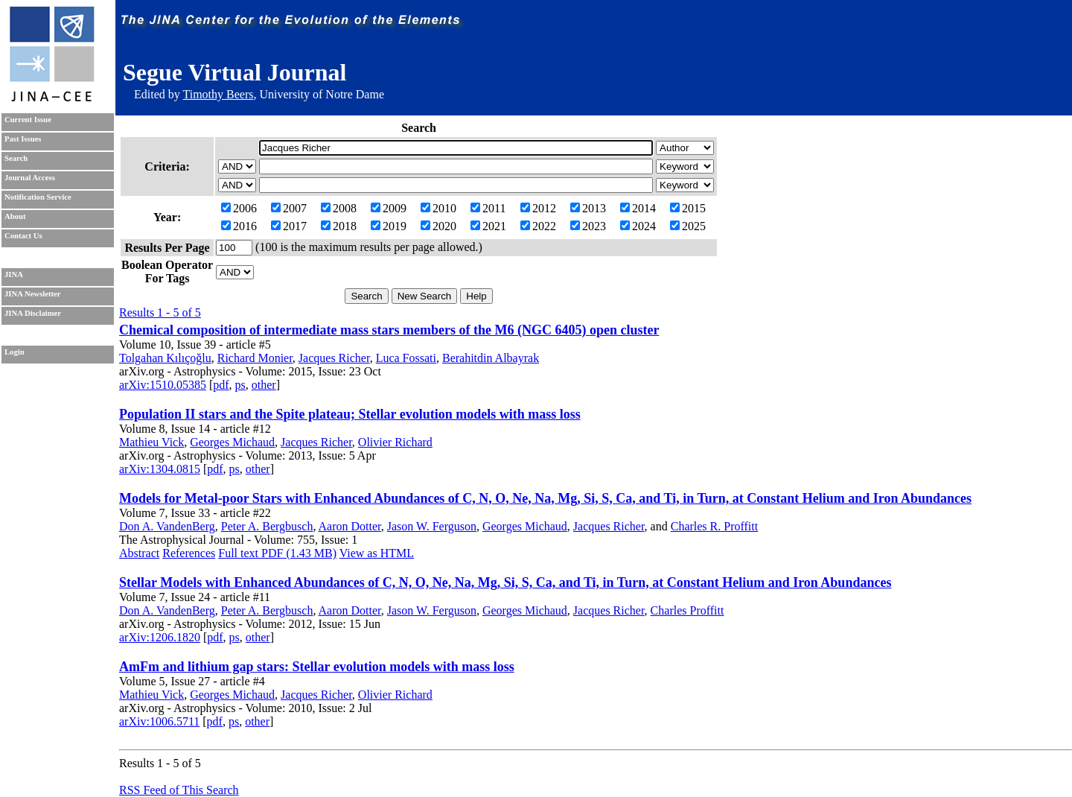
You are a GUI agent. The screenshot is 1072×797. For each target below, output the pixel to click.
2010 (438, 208)
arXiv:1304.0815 (159, 469)
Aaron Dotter (350, 526)
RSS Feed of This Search (179, 790)
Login (14, 352)
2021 (488, 226)
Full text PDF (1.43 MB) (277, 553)
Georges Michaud (232, 442)
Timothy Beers (217, 94)
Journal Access (29, 178)
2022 (538, 226)
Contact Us (23, 236)
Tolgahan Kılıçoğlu (165, 358)
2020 (438, 226)
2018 (339, 226)
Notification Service (37, 197)
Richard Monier (255, 358)
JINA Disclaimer (32, 313)
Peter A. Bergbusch (267, 526)
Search (16, 158)
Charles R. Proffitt (714, 526)
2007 (289, 208)
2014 (638, 208)
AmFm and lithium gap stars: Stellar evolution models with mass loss (316, 666)
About (14, 216)
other (264, 384)
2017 (289, 226)
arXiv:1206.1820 (159, 637)
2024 (638, 226)
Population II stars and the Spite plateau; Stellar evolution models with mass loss (350, 414)
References (188, 553)
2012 (538, 208)
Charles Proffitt (687, 610)
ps (240, 384)
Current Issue (27, 119)
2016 (239, 226)
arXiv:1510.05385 (162, 384)
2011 (487, 208)
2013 (588, 208)
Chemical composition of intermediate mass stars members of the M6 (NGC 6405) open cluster (389, 330)
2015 (688, 208)
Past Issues (22, 139)
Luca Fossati (406, 358)
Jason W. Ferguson (431, 526)
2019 (388, 226)
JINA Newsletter (32, 294)
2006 (239, 208)
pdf (221, 384)
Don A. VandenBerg (167, 526)
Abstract (139, 553)
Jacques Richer (334, 358)
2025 (688, 226)
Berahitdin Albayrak (490, 358)
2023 (588, 226)
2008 (339, 208)
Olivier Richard (395, 442)
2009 (388, 208)
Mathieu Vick (151, 442)
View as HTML (376, 553)
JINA (13, 274)
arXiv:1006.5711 (159, 721)
